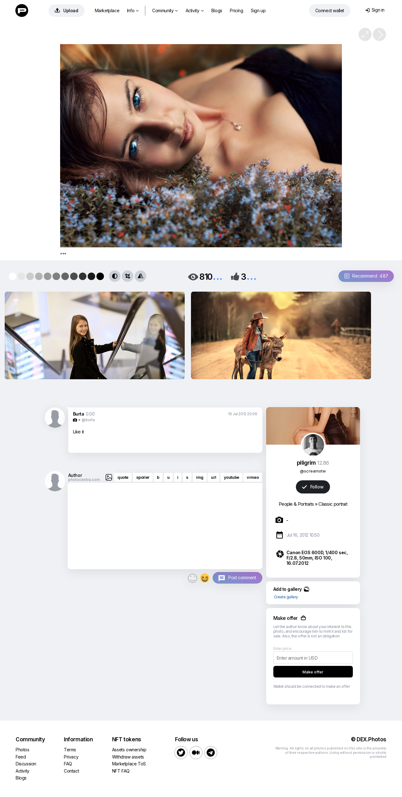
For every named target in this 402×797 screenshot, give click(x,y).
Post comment (242, 577)
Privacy (71, 756)
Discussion (26, 763)
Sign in (374, 9)
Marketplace (107, 10)
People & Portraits (296, 504)
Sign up (258, 10)
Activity (195, 10)
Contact (71, 771)
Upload (66, 10)
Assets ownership (129, 749)
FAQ (68, 763)
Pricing (236, 10)
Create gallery (286, 597)
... (218, 276)
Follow (312, 486)
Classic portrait (332, 504)
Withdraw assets (128, 756)
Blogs (216, 10)
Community (165, 10)
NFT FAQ (121, 771)
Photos (22, 749)
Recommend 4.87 (366, 275)
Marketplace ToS (129, 763)
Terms (70, 749)
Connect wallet (329, 10)
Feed (21, 756)
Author (75, 475)
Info (133, 10)
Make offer (312, 671)
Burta (78, 413)
